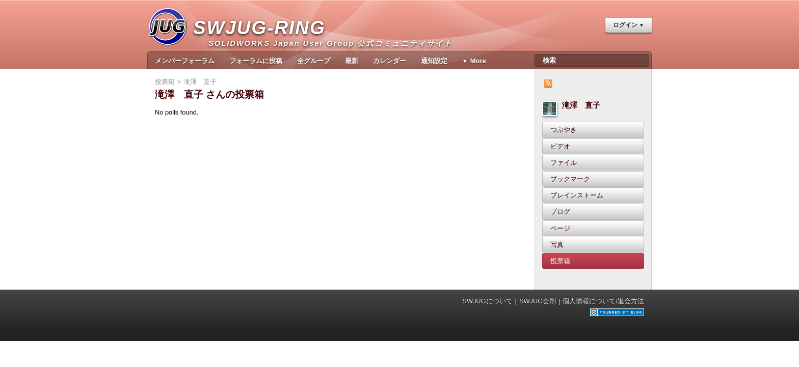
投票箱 (560, 261)
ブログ (560, 211)
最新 (351, 61)
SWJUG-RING (263, 38)
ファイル (563, 162)
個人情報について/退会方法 (603, 301)
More (478, 61)
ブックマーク (570, 179)
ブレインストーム (576, 195)
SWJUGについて (487, 301)
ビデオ (560, 146)
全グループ (313, 61)
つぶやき (563, 129)
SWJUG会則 (537, 301)
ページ (560, 228)
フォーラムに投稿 (255, 61)
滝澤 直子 (581, 105)
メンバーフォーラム (185, 61)
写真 (557, 244)
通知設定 (434, 61)
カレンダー (389, 61)
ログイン (625, 25)
